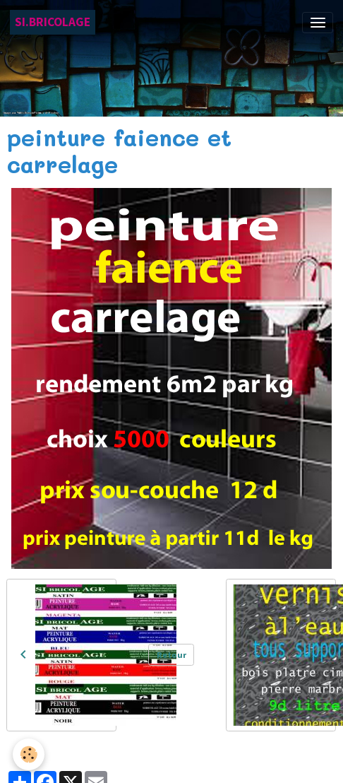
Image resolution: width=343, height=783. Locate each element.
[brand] (52, 22)
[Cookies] (28, 754)
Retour (171, 654)
